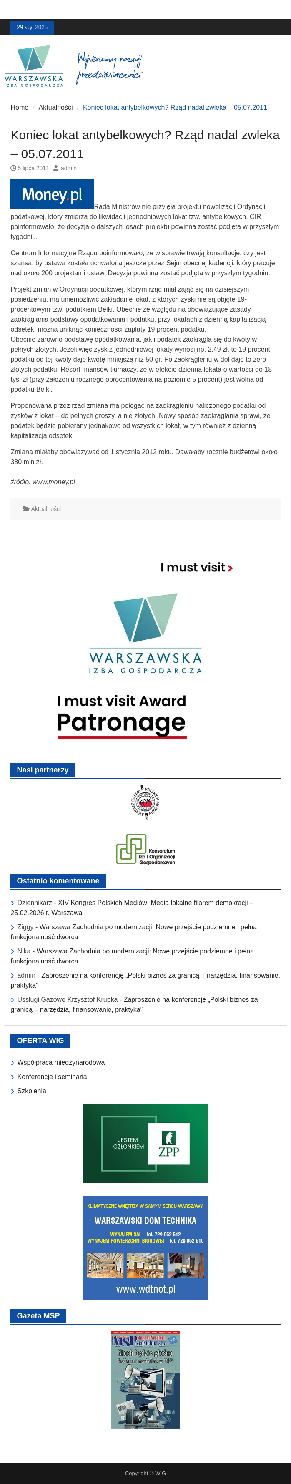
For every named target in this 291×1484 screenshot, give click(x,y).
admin (69, 168)
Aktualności (46, 509)
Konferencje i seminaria (52, 1076)
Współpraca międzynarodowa (61, 1062)
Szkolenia (31, 1090)
